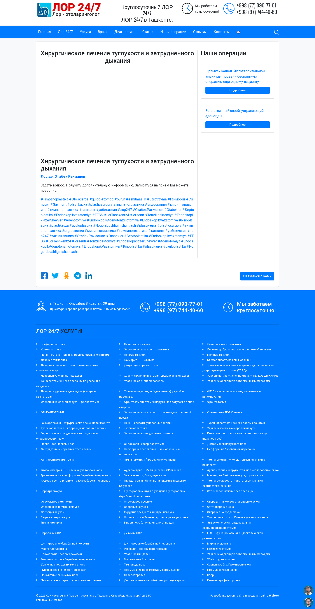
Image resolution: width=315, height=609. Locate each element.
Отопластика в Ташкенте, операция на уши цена (156, 517)
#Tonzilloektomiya (159, 215)
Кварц (211, 575)
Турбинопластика (135, 428)
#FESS (97, 215)
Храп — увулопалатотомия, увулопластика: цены (156, 375)
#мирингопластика (100, 231)
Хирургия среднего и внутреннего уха (149, 512)
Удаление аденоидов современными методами (239, 381)
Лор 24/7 (65, 32)
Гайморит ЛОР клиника (139, 360)
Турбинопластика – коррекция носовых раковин (73, 428)
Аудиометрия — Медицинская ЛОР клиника (152, 470)
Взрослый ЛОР (51, 533)
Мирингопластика (219, 543)
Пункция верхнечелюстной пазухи (63, 569)
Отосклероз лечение (138, 501)
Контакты (222, 32)
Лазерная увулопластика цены (61, 375)
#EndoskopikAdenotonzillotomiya (113, 220)
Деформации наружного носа (227, 443)
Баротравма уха (52, 491)
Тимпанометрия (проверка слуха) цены (150, 459)
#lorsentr (137, 215)
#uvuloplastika (81, 225)
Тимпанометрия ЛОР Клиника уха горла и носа (71, 470)
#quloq (94, 199)
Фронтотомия (216, 402)
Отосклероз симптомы (56, 501)
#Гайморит (176, 199)
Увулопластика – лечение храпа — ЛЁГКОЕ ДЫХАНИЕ (242, 375)
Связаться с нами (257, 276)
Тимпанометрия (51, 522)
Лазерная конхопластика (224, 344)
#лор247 (125, 210)
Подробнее (237, 90)
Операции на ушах (136, 506)
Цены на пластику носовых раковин (148, 423)
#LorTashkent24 (116, 215)
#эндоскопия (156, 204)
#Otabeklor (173, 210)
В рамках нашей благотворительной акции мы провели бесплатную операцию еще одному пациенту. (235, 76)
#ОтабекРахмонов (148, 210)
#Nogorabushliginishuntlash (114, 225)
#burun (119, 199)
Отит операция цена (220, 506)
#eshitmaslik (136, 199)
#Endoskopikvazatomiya (72, 215)
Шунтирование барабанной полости (65, 543)
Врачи (102, 32)
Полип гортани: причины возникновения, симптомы (75, 354)
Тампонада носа (134, 564)
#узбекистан (106, 210)
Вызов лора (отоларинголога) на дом (149, 522)
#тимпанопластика (128, 204)
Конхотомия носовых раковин (61, 554)
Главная (44, 32)
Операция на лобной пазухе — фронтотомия (70, 402)
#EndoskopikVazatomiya (159, 220)
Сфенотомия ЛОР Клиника (224, 412)
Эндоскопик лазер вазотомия (144, 443)
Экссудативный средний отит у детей (66, 449)
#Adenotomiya (74, 220)
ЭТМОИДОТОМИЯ (53, 412)
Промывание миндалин (222, 569)
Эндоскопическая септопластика (146, 349)
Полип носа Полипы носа (57, 443)
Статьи (147, 32)
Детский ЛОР (133, 533)
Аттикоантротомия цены (58, 459)
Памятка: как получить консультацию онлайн (71, 580)
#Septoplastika (136, 236)
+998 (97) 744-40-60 (256, 12)
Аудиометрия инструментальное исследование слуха (243, 470)
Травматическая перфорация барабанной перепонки (76, 475)
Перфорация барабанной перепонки (231, 449)
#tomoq (107, 199)
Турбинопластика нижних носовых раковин (236, 423)
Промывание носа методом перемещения (152, 569)
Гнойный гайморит (219, 354)
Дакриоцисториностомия (141, 365)
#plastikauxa (77, 204)
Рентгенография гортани (223, 580)
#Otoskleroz (79, 199)
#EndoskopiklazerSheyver (136, 241)
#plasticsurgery (100, 204)
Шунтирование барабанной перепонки (149, 543)
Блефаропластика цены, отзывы (229, 360)
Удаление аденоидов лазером (144, 381)
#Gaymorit (58, 204)
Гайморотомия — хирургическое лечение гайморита (75, 423)
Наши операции (173, 32)
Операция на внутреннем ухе (60, 506)
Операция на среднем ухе (224, 512)
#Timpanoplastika (54, 199)
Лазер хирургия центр (138, 344)
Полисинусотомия (219, 548)
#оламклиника (61, 236)
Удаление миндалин (137, 554)
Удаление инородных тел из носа (63, 564)
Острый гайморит (136, 354)
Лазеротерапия (134, 575)
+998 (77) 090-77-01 (256, 5)
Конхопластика (51, 349)
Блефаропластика (53, 344)
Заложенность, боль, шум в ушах (146, 475)
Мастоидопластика (54, 548)
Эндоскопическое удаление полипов (148, 433)
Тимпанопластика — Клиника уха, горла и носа (237, 517)
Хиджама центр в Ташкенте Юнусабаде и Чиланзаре (75, 480)
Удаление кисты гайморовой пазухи (231, 428)
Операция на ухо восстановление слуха (233, 501)
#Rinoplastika (131, 246)
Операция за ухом (53, 512)
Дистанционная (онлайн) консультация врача (154, 580)
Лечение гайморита (54, 360)
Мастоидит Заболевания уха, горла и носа (235, 475)
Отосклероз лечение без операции (230, 491)
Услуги (85, 32)
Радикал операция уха (55, 517)
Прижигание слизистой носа (60, 575)
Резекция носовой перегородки (145, 548)
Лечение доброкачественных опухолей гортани (239, 349)
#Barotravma (157, 199)
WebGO (274, 595)
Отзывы (200, 32)
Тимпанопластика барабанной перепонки (68, 559)
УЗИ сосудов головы (221, 559)
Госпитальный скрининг (140, 559)
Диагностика (124, 32)
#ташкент (87, 210)
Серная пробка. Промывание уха (229, 564)
